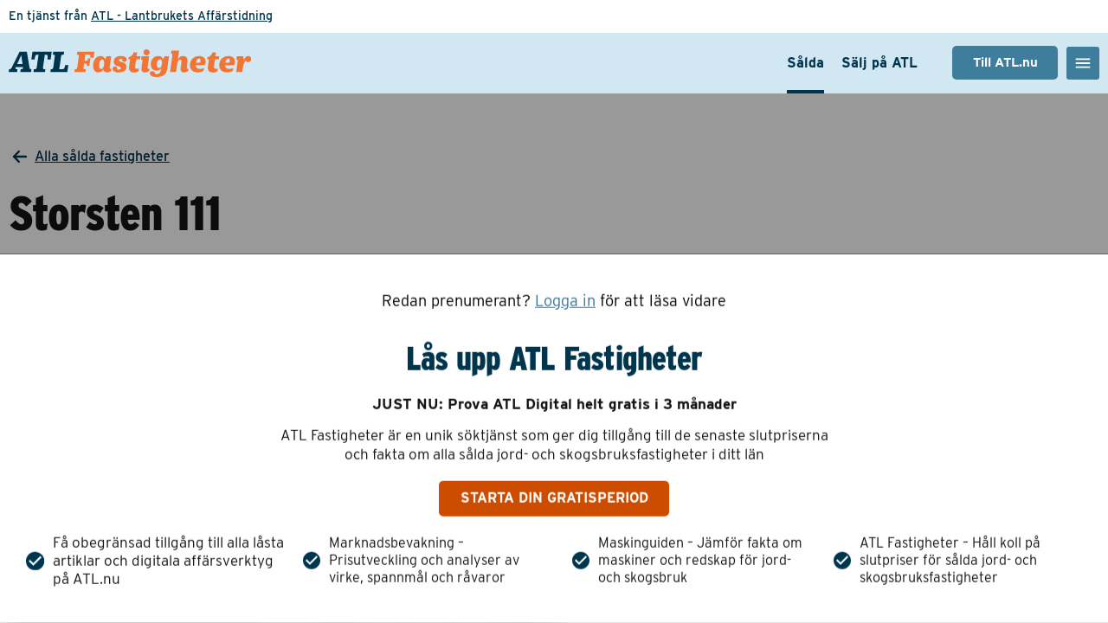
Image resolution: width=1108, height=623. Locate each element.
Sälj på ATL (879, 63)
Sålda (805, 63)
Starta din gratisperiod (554, 498)
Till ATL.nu (1005, 62)
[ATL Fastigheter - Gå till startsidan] (130, 63)
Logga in (565, 301)
